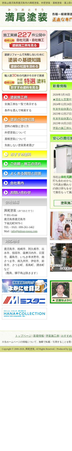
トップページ (23, 335)
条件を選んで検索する (18, 110)
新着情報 (38, 335)
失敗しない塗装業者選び (19, 145)
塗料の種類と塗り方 (17, 126)
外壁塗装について (15, 132)
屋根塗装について (15, 138)
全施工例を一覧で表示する (21, 104)
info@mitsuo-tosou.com (24, 231)
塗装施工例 (52, 335)
